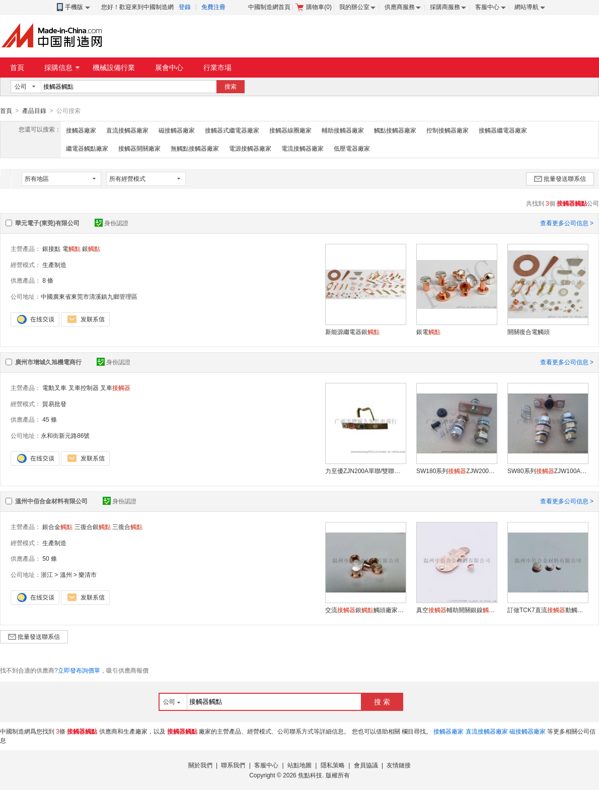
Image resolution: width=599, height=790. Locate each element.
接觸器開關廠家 (139, 148)
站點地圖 (299, 764)
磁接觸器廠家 (177, 130)
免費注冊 (213, 7)
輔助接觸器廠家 (343, 130)
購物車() (313, 7)
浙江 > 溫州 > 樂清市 (69, 574)
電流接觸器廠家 (302, 148)
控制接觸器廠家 (447, 130)
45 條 (49, 419)
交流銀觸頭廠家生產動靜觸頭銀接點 (365, 609)
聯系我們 (233, 764)
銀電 (428, 331)
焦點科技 (310, 774)
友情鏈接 (399, 764)
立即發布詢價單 (79, 670)
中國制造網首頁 (269, 7)
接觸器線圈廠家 (290, 130)
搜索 (230, 86)
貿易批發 (54, 403)
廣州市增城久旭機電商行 (48, 361)
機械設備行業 (114, 67)
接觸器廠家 (81, 130)
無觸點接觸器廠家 (195, 148)
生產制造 (54, 264)
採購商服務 (445, 7)
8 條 (47, 280)
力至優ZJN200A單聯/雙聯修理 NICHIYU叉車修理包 (365, 470)
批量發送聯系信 (560, 178)
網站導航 (526, 7)
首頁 (17, 67)
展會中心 (169, 67)
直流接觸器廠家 (127, 130)
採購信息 (62, 67)
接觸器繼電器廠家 (503, 130)
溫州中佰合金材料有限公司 (51, 500)
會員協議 (366, 764)
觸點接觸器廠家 (395, 130)
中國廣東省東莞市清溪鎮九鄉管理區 (89, 296)
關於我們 (200, 764)
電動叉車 (54, 387)
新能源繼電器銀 (352, 331)
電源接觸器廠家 (250, 148)
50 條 (49, 558)
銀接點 (51, 248)
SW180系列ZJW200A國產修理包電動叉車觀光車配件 (456, 470)
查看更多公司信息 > (566, 222)
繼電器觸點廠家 (87, 148)
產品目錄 (34, 110)
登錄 (185, 7)
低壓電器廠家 (352, 148)
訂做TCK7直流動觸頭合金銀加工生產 (547, 609)
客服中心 (487, 7)
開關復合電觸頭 (528, 331)
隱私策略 (333, 764)
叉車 (115, 387)
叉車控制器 (83, 387)
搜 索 (382, 701)
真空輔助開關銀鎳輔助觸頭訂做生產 (456, 609)
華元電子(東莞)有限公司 (47, 222)
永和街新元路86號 (65, 435)
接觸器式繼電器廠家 (232, 130)
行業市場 (217, 67)
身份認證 (111, 222)
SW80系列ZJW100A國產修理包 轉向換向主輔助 (547, 470)
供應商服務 (400, 7)
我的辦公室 (354, 7)
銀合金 (57, 526)
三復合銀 (92, 526)
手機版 (72, 7)
